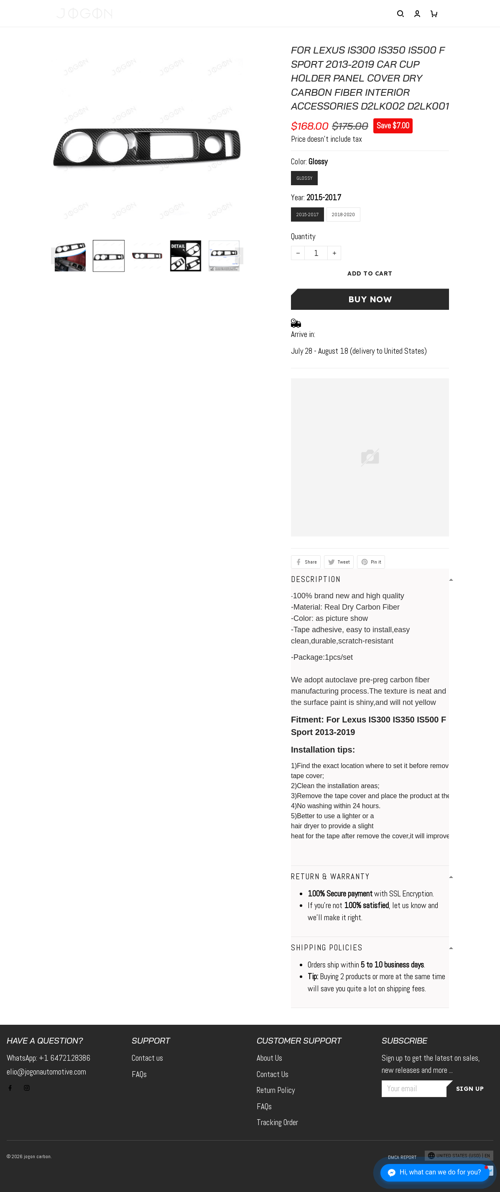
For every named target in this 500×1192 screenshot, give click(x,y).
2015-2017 (323, 197)
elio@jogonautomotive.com (46, 1072)
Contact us (147, 1058)
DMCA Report (402, 1157)
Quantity (303, 236)
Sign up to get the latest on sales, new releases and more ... (431, 1064)
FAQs (139, 1074)
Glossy (318, 161)
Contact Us (272, 1074)
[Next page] (239, 256)
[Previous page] (55, 256)
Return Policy (276, 1090)
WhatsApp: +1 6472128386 (48, 1058)
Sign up (470, 1088)
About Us (269, 1058)
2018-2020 (343, 214)
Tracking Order (277, 1122)
